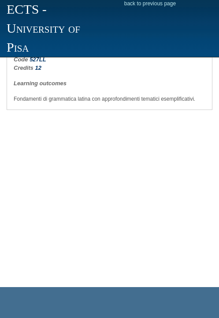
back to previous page (150, 3)
